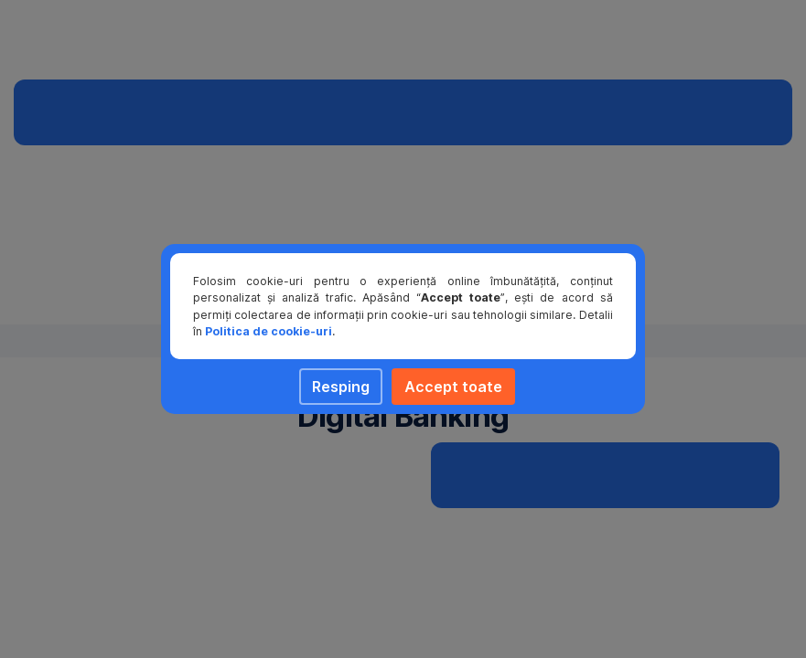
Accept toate (453, 386)
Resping (341, 386)
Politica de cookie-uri (268, 331)
